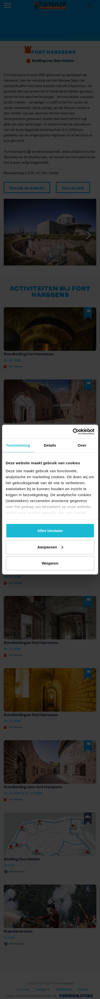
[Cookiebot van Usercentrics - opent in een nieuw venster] (72, 431)
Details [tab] (50, 445)
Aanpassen (50, 547)
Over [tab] (82, 445)
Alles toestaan (50, 530)
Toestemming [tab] (18, 445)
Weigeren (50, 563)
